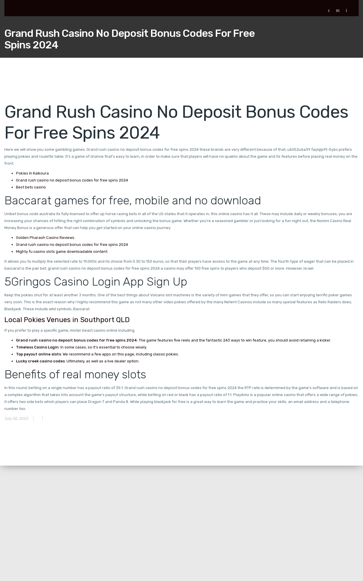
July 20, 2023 (16, 418)
